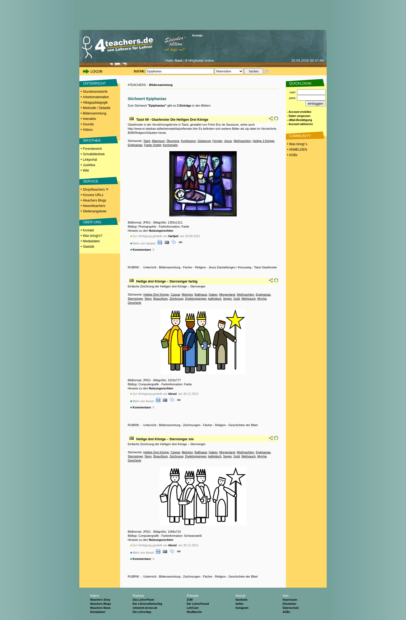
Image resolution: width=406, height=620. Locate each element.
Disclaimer (289, 603)
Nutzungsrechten (161, 230)
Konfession (188, 140)
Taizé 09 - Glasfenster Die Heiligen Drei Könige (172, 120)
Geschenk (134, 302)
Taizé (146, 140)
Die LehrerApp (142, 611)
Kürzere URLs (93, 195)
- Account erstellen (299, 111)
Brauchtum (160, 298)
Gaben (213, 294)
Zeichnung (176, 298)
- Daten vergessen (298, 115)
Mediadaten (91, 241)
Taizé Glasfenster (265, 267)
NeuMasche (194, 611)
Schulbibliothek (94, 154)
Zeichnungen (192, 425)
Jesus (228, 140)
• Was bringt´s (296, 144)
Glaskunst (204, 140)
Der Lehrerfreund (198, 603)
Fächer (187, 267)
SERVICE (90, 181)
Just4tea (89, 165)
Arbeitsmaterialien (96, 97)
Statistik (88, 247)
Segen (227, 298)
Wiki (86, 170)
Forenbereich (92, 149)
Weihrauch (248, 298)
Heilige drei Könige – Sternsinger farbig (166, 281)
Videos (88, 130)
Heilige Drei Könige (156, 294)
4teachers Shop (100, 599)
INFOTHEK (92, 140)
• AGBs (292, 155)
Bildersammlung (94, 113)
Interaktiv (89, 119)
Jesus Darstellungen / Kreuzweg (229, 267)
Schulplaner (97, 611)
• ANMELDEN (296, 149)
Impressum (290, 599)
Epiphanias (135, 145)
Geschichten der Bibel (243, 425)
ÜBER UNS (92, 222)
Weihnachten (242, 140)
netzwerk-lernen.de (145, 607)
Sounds (88, 124)
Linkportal (90, 160)
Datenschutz (291, 607)
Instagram (241, 607)
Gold (236, 298)
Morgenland (227, 294)
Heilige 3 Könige (263, 140)
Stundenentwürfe (95, 92)
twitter (239, 603)
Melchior (187, 294)
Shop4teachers (95, 189)
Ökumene (172, 140)
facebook (241, 599)
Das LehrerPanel (143, 599)
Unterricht (149, 267)
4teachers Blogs (94, 200)
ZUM (190, 599)
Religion (200, 267)
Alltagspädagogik (95, 102)
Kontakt (88, 230)
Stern (148, 298)
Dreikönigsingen (196, 298)
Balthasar (201, 294)
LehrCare (193, 607)
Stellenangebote (95, 211)
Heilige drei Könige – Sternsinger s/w (164, 439)
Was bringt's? (92, 236)
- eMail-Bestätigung (299, 120)
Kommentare (142, 249)
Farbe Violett (152, 145)
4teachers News (100, 607)
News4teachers (94, 206)
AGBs (286, 611)
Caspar (175, 294)
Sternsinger (135, 298)
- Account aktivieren (300, 124)
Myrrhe (262, 298)
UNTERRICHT (94, 83)
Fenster (218, 140)
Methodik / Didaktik (96, 108)
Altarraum (158, 140)
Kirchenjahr (170, 145)
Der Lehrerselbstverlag (147, 603)
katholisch (214, 298)
